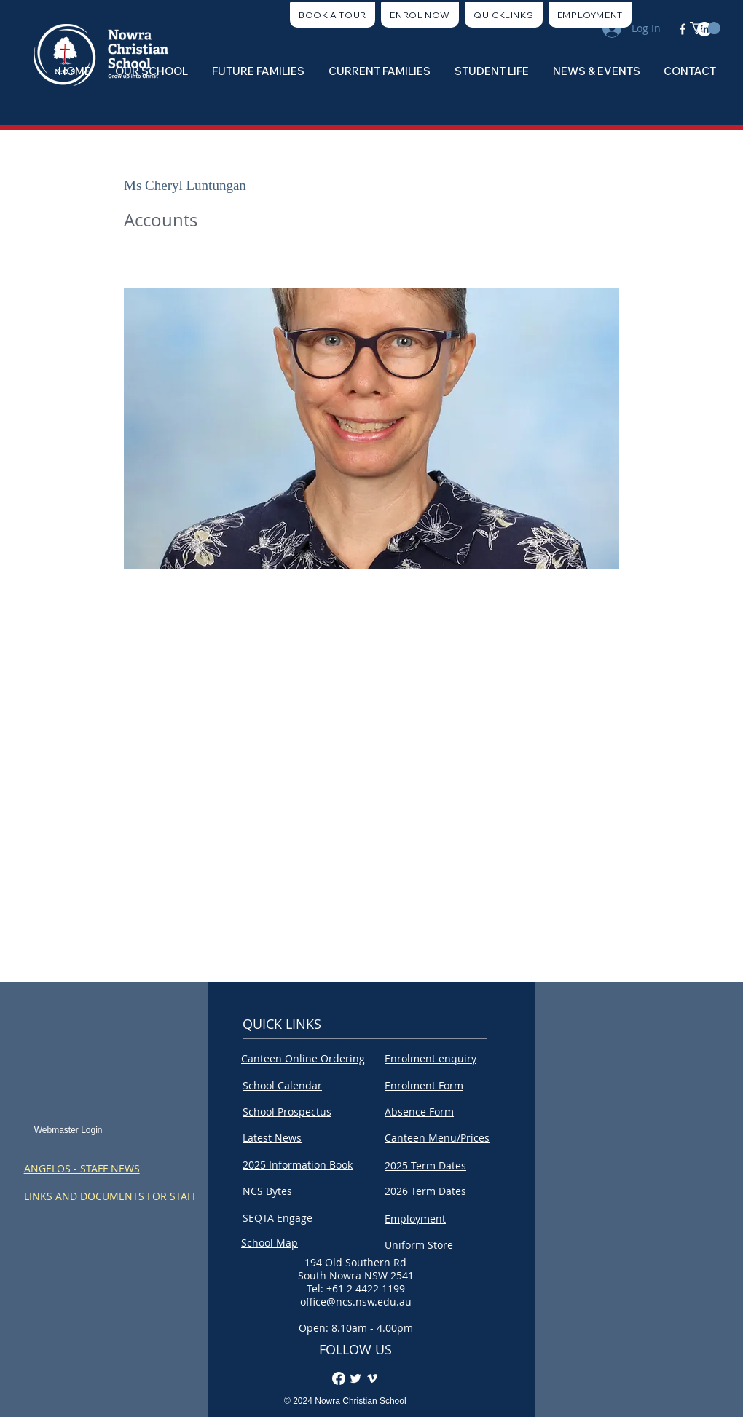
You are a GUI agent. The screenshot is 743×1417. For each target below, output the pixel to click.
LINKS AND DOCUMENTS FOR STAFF (110, 1196)
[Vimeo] (372, 1378)
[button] (504, 15)
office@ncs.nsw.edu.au (356, 1302)
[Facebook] (338, 1378)
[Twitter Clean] (355, 1378)
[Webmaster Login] (68, 1130)
